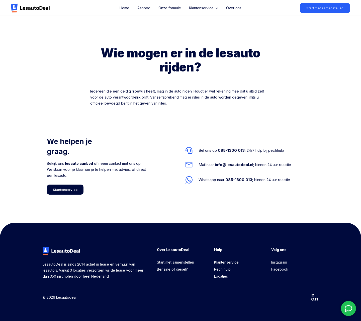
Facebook (279, 269)
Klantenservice (226, 262)
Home (124, 8)
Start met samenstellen (175, 262)
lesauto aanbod (79, 163)
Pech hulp (222, 269)
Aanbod (143, 8)
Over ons (233, 8)
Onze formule (169, 8)
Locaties (221, 276)
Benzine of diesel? (172, 269)
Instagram (279, 262)
